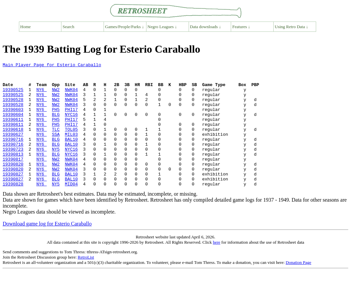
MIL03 (71, 149)
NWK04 (71, 95)
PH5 (55, 119)
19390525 (13, 95)
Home (25, 26)
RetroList (86, 281)
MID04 (71, 209)
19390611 (13, 131)
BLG (55, 125)
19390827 (13, 197)
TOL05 (71, 143)
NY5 (55, 167)
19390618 (13, 143)
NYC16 (71, 125)
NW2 (55, 95)
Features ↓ (241, 26)
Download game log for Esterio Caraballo (47, 248)
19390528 (13, 107)
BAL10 (71, 155)
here (216, 267)
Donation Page (298, 287)
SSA (55, 149)
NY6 (41, 95)
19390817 (13, 179)
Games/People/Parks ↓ (124, 26)
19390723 (13, 167)
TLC (55, 143)
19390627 (13, 149)
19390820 (13, 185)
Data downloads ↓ (205, 26)
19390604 (13, 125)
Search (68, 26)
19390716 (13, 155)
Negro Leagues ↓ (162, 26)
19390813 (13, 173)
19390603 (13, 119)
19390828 (13, 209)
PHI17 (71, 119)
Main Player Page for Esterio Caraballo (52, 66)
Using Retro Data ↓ (291, 26)
